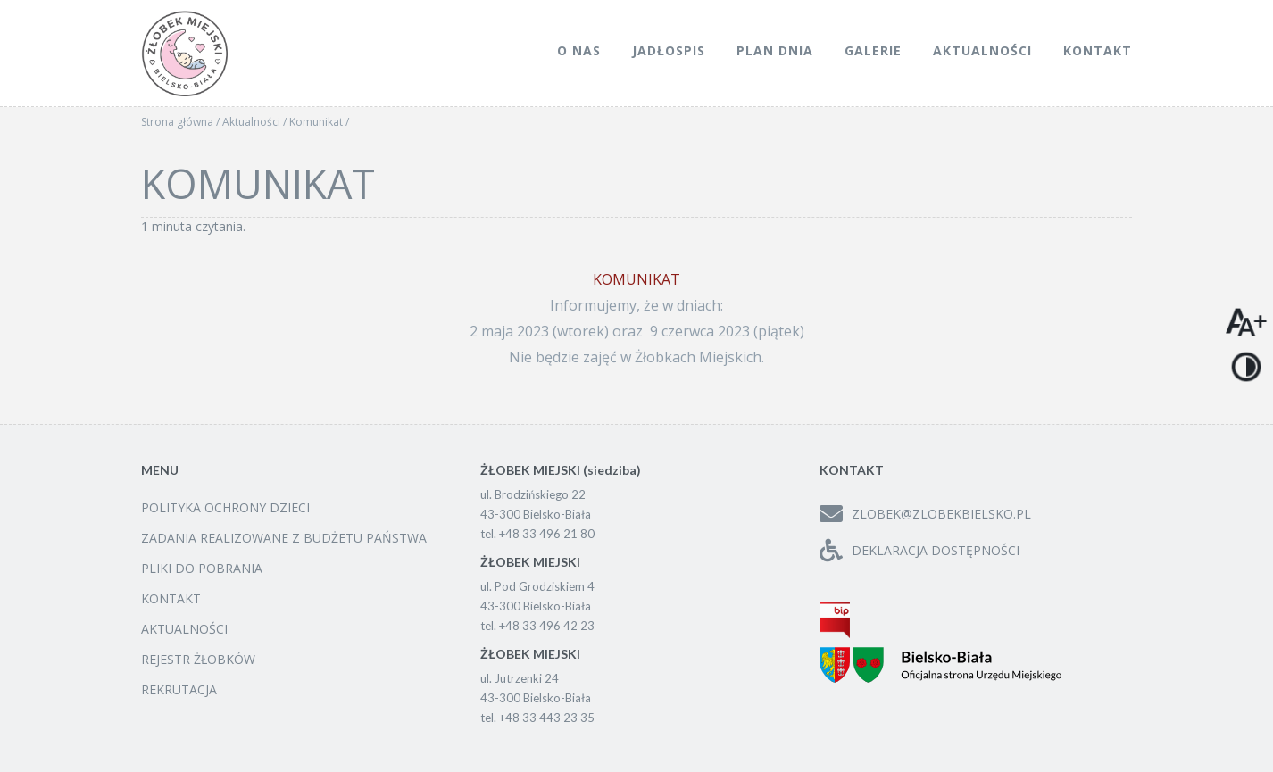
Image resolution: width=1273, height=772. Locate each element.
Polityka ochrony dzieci (225, 507)
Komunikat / (319, 121)
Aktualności (982, 50)
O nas (579, 50)
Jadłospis (668, 50)
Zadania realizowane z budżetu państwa (284, 537)
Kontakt (1097, 50)
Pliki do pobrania (201, 568)
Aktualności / (255, 121)
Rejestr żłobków (198, 659)
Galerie (873, 50)
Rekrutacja (179, 689)
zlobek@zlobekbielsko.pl (925, 513)
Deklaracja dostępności (919, 550)
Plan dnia (774, 50)
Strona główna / (181, 121)
